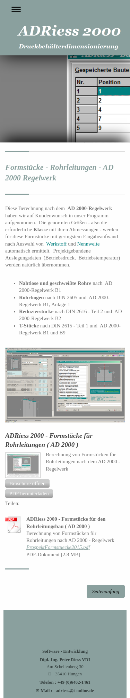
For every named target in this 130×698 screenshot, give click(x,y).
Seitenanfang (105, 591)
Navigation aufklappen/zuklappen (65, 9)
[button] (27, 483)
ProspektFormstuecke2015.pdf (58, 547)
